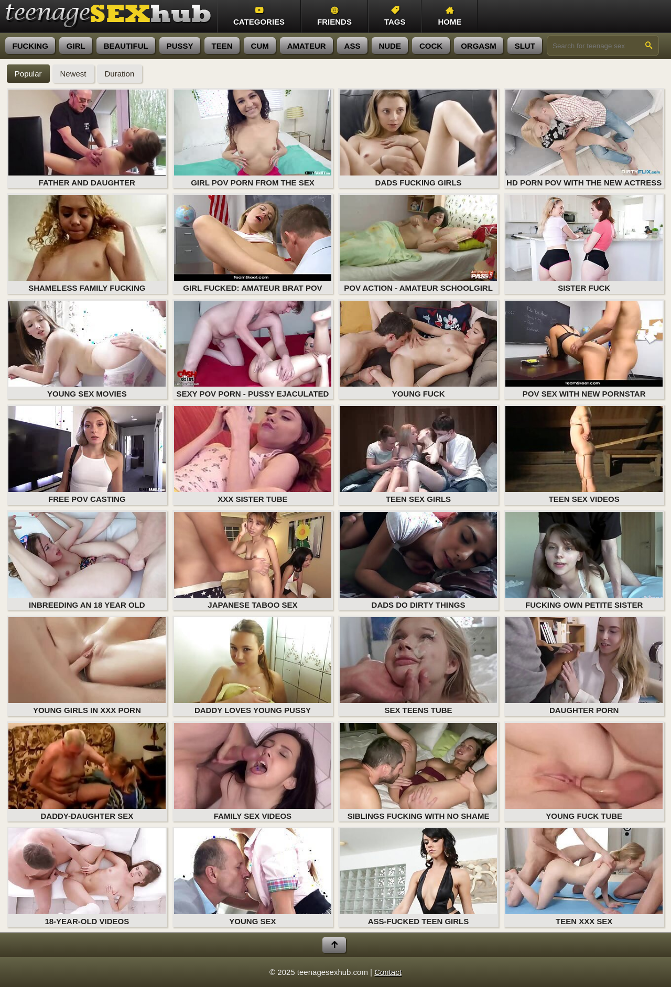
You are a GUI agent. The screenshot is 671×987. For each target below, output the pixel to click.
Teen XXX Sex (584, 877)
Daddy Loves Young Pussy (252, 666)
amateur (306, 45)
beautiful (126, 45)
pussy (180, 45)
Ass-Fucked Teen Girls (418, 877)
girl (76, 45)
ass (352, 45)
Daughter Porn (584, 666)
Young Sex (252, 877)
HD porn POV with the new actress (584, 138)
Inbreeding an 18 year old (87, 560)
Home (449, 16)
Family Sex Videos (252, 771)
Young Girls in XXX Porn (87, 666)
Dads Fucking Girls (418, 138)
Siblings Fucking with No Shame (418, 771)
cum (260, 45)
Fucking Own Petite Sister (584, 560)
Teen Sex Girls (418, 454)
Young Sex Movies (87, 349)
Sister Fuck (584, 243)
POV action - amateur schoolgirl (418, 243)
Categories (259, 16)
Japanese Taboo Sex (252, 560)
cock (430, 45)
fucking (30, 45)
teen (222, 45)
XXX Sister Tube (252, 454)
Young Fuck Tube (584, 771)
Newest (73, 73)
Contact (388, 972)
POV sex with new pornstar (584, 349)
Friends (334, 16)
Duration (120, 73)
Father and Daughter (87, 138)
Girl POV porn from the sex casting (252, 139)
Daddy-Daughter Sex (87, 771)
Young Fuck (418, 349)
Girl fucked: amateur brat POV (252, 243)
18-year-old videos (87, 877)
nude (389, 45)
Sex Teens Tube (418, 666)
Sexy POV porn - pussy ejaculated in (252, 350)
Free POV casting (87, 454)
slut (525, 45)
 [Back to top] (334, 945)
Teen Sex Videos (584, 454)
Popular (28, 73)
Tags (395, 16)
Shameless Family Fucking (87, 243)
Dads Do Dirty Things (418, 560)
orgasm (478, 45)
